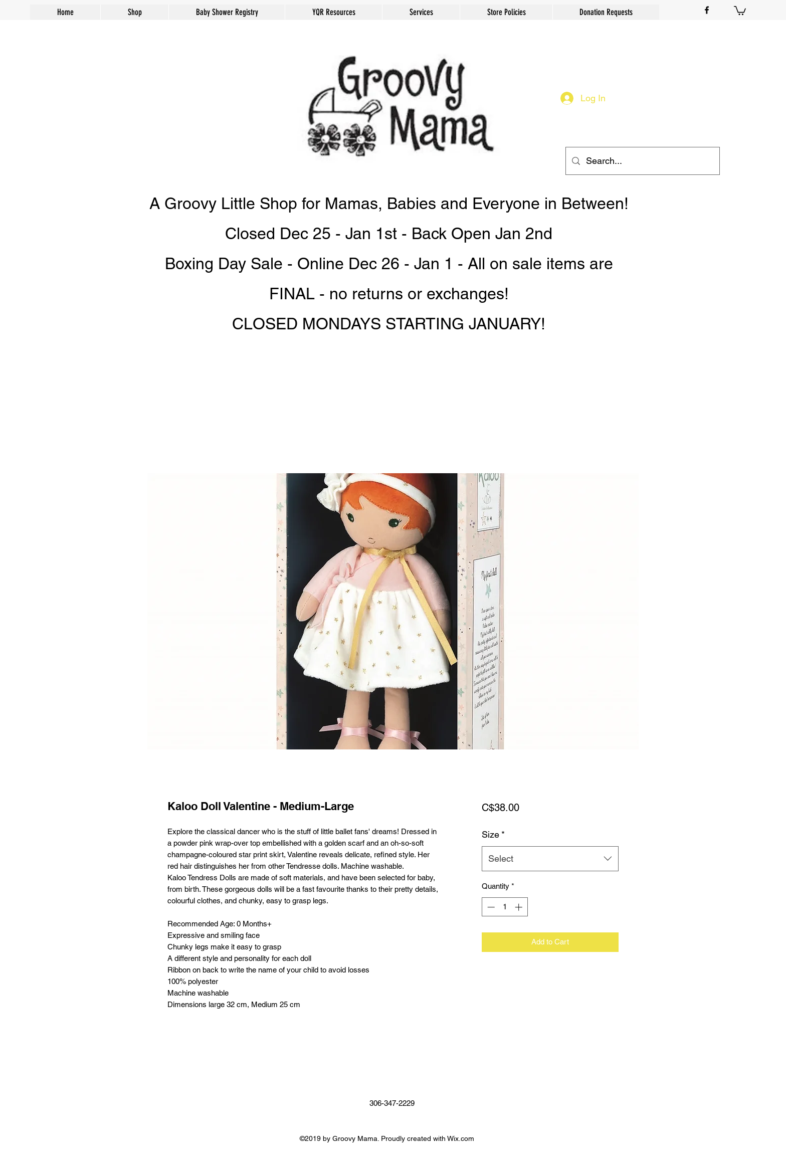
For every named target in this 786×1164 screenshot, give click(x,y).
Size (493, 834)
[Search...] (642, 160)
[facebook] (707, 10)
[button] (740, 10)
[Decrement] (490, 907)
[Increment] (519, 907)
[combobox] (550, 858)
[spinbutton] (504, 907)
